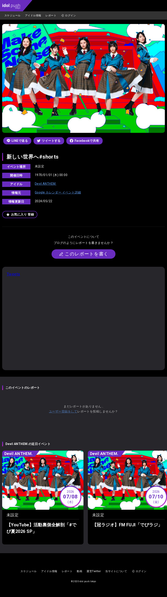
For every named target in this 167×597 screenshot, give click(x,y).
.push (11, 6)
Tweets (13, 274)
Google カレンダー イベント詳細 (58, 192)
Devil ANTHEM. (45, 183)
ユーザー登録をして (63, 411)
